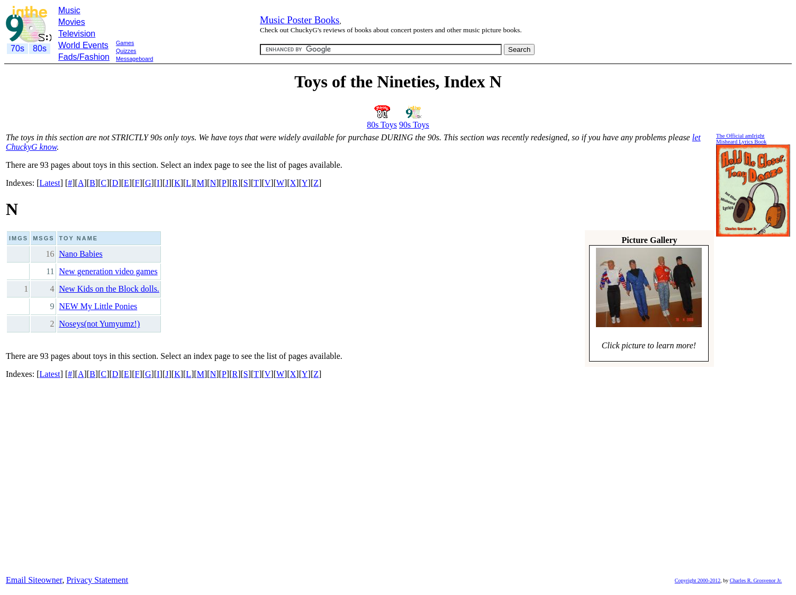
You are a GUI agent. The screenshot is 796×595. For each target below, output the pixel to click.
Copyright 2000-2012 (697, 580)
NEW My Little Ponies (98, 306)
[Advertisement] (197, 68)
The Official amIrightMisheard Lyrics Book (741, 139)
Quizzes (126, 51)
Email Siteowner (34, 579)
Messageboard (134, 59)
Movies (71, 21)
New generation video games (108, 271)
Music (69, 10)
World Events (83, 45)
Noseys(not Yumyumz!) (99, 323)
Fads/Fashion (84, 56)
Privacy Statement (97, 579)
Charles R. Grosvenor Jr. (756, 580)
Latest (50, 182)
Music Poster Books (299, 19)
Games (125, 43)
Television (76, 33)
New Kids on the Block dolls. (109, 288)
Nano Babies (81, 253)
